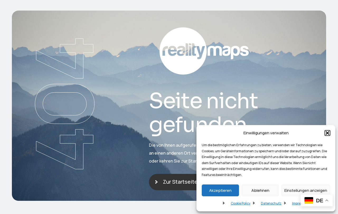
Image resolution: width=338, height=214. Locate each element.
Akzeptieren (220, 190)
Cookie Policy (240, 203)
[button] (327, 133)
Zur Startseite (180, 181)
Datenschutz (271, 203)
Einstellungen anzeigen (305, 190)
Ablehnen (260, 190)
